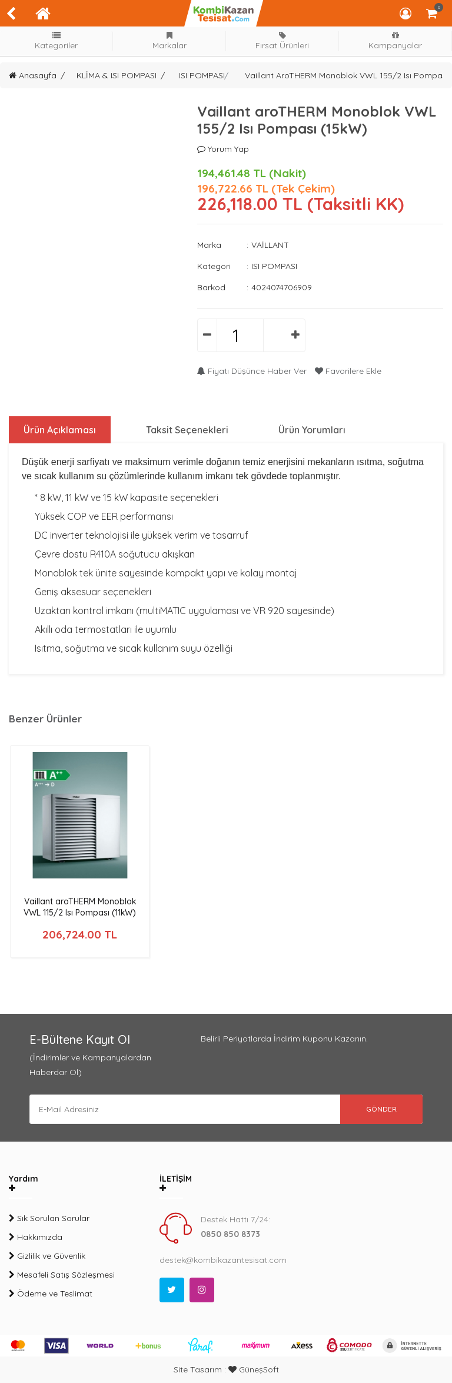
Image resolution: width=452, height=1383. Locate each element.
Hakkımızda (35, 1237)
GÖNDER (381, 1109)
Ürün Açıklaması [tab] (60, 430)
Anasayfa (32, 75)
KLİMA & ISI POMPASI (117, 75)
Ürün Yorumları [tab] (311, 430)
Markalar (169, 41)
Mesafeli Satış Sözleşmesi (62, 1274)
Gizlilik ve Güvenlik (47, 1256)
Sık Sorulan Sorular (49, 1218)
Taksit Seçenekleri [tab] (187, 430)
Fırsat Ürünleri (282, 41)
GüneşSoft (253, 1369)
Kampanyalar (395, 41)
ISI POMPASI (202, 75)
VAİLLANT (270, 245)
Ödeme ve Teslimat (50, 1293)
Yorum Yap (223, 149)
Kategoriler (56, 41)
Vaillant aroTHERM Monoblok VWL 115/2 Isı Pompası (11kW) (80, 907)
